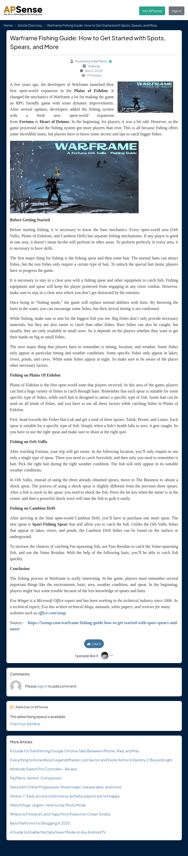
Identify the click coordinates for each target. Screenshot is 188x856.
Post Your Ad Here (25, 723)
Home (8, 25)
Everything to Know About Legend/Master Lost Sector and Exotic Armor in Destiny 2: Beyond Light (91, 759)
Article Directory (30, 25)
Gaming (94, 66)
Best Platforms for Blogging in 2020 (40, 823)
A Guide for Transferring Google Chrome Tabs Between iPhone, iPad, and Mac (74, 750)
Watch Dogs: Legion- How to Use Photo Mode (48, 805)
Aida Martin (99, 61)
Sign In (177, 11)
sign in (42, 686)
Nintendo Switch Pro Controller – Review (43, 769)
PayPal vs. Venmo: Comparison (35, 778)
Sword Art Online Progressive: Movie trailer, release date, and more (65, 787)
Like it (94, 644)
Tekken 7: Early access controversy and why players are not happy (65, 796)
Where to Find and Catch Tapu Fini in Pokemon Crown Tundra (60, 814)
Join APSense (152, 11)
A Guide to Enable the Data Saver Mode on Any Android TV (58, 832)
